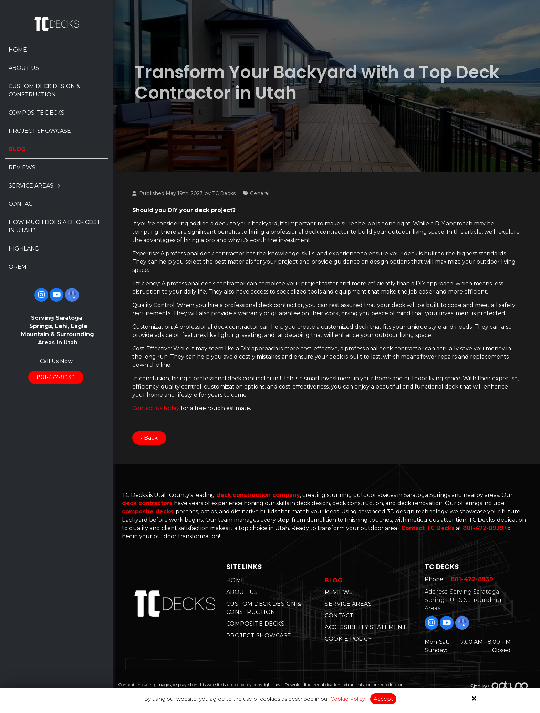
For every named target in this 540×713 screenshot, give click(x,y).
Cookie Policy (347, 699)
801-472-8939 (56, 377)
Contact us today (155, 408)
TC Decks (224, 193)
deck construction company (258, 495)
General (259, 193)
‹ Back (149, 438)
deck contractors (147, 503)
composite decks (147, 511)
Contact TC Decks (428, 528)
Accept (383, 698)
